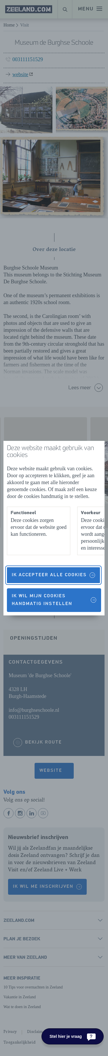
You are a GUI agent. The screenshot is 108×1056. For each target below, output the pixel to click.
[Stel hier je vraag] (72, 1036)
